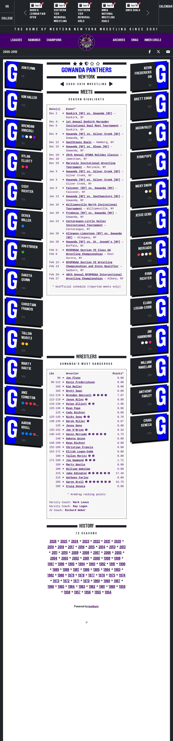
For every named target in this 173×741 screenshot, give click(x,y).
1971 (76, 581)
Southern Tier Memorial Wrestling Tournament (62, 17)
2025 (63, 541)
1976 (102, 575)
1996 (61, 564)
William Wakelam (78, 469)
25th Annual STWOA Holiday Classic (92, 155)
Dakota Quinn (26, 277)
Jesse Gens (74, 426)
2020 (117, 541)
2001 (86, 558)
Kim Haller (29, 97)
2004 (53, 558)
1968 (107, 581)
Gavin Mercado (76, 434)
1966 (51, 587)
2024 (74, 541)
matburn (93, 606)
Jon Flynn (28, 68)
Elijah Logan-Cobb (79, 452)
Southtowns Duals (78, 142)
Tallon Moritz (26, 335)
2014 (102, 547)
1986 (86, 570)
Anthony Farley (77, 478)
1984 (107, 570)
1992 (102, 564)
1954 (108, 592)
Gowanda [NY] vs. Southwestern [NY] (93, 196)
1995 (71, 564)
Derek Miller (26, 218)
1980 (61, 575)
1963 (82, 587)
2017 (71, 547)
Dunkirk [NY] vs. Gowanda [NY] (89, 113)
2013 (112, 547)
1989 (56, 570)
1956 (87, 592)
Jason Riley (74, 400)
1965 (61, 587)
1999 (107, 558)
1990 (122, 564)
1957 (77, 592)
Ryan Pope (73, 408)
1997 (51, 564)
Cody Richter (27, 189)
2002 (75, 558)
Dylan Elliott (27, 158)
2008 (85, 553)
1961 (102, 587)
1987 (76, 570)
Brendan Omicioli (27, 128)
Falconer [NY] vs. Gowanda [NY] (90, 188)
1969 (97, 581)
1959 (122, 587)
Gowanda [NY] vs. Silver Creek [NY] (93, 134)
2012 (122, 547)
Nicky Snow (74, 417)
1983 (117, 570)
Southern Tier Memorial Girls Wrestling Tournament (86, 19)
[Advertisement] (24, 513)
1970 (86, 581)
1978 (81, 575)
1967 (117, 581)
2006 (107, 553)
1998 (117, 558)
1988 (66, 570)
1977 (91, 575)
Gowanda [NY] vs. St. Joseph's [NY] (93, 242)
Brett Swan (74, 391)
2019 (51, 547)
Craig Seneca (75, 486)
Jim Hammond (74, 460)
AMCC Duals (133, 10)
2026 (53, 541)
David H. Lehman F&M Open (37, 14)
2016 (81, 547)
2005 (118, 553)
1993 (92, 564)
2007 (96, 553)
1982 (51, 575)
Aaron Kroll (26, 425)
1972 (66, 581)
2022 (96, 541)
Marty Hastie (26, 366)
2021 (107, 541)
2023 (85, 541)
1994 (81, 564)
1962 (92, 587)
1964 (71, 587)
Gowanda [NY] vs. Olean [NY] (87, 147)
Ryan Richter (75, 443)
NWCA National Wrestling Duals (108, 16)
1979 (71, 575)
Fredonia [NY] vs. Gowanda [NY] (90, 213)
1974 (122, 575)
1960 (112, 587)
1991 (112, 564)
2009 (75, 553)
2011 (54, 553)
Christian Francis (28, 306)
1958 (67, 592)
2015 (91, 547)
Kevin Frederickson (80, 382)
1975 (112, 575)
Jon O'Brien (29, 246)
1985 (96, 570)
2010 (64, 553)
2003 (64, 558)
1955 (98, 592)
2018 (61, 547)
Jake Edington (28, 395)
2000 (96, 558)
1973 (56, 581)
